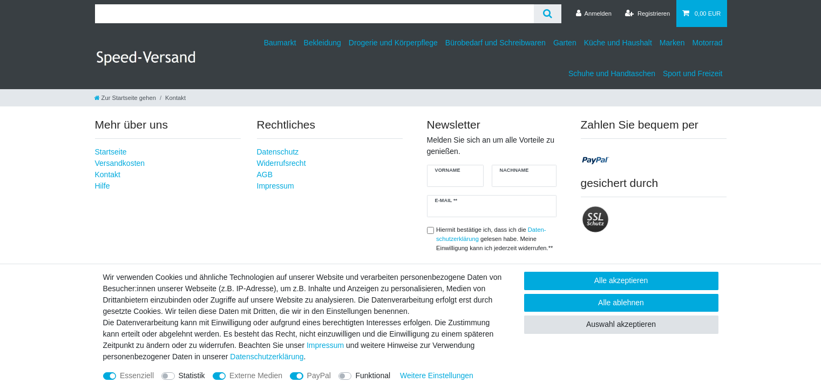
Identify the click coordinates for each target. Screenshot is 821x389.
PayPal (319, 375)
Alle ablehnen (621, 302)
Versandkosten (120, 163)
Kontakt (107, 174)
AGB (265, 174)
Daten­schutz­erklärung (266, 356)
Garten (564, 42)
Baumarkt (280, 42)
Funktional (372, 375)
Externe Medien (255, 375)
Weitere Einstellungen (436, 375)
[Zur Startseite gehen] (125, 98)
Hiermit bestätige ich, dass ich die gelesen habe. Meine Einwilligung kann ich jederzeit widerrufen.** (494, 238)
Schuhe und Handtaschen (611, 73)
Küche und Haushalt (618, 42)
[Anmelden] (593, 13)
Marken (672, 42)
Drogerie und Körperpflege (393, 42)
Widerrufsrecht (281, 163)
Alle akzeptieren (621, 280)
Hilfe (102, 186)
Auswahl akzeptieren (621, 324)
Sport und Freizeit (693, 73)
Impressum (275, 186)
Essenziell (137, 375)
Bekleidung (322, 42)
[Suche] (547, 13)
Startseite (111, 151)
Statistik (192, 375)
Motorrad (707, 42)
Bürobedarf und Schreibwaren (495, 42)
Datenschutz (278, 151)
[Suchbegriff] (314, 13)
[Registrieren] (647, 13)
